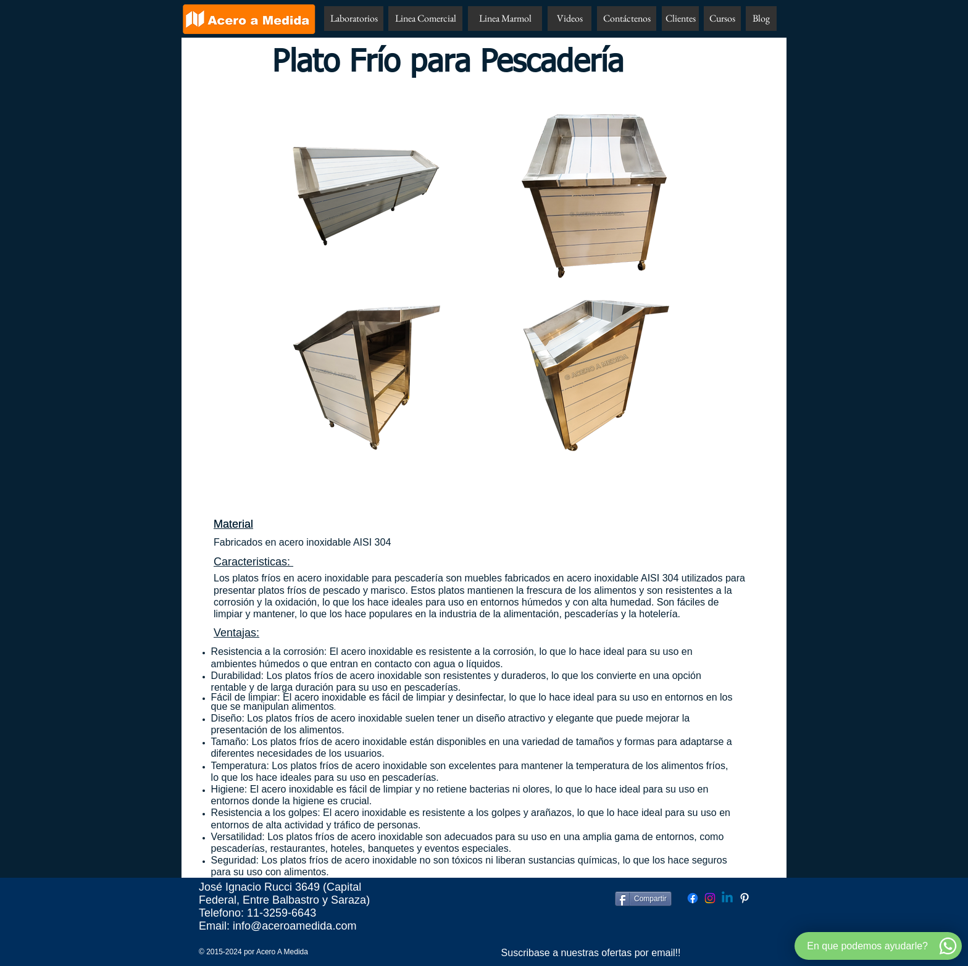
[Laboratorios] (353, 18)
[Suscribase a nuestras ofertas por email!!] (591, 953)
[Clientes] (680, 18)
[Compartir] (643, 898)
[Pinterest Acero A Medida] (744, 898)
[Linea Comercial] (425, 18)
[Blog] (761, 18)
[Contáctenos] (626, 18)
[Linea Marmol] (505, 18)
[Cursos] (722, 18)
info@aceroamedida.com (294, 926)
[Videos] (569, 18)
